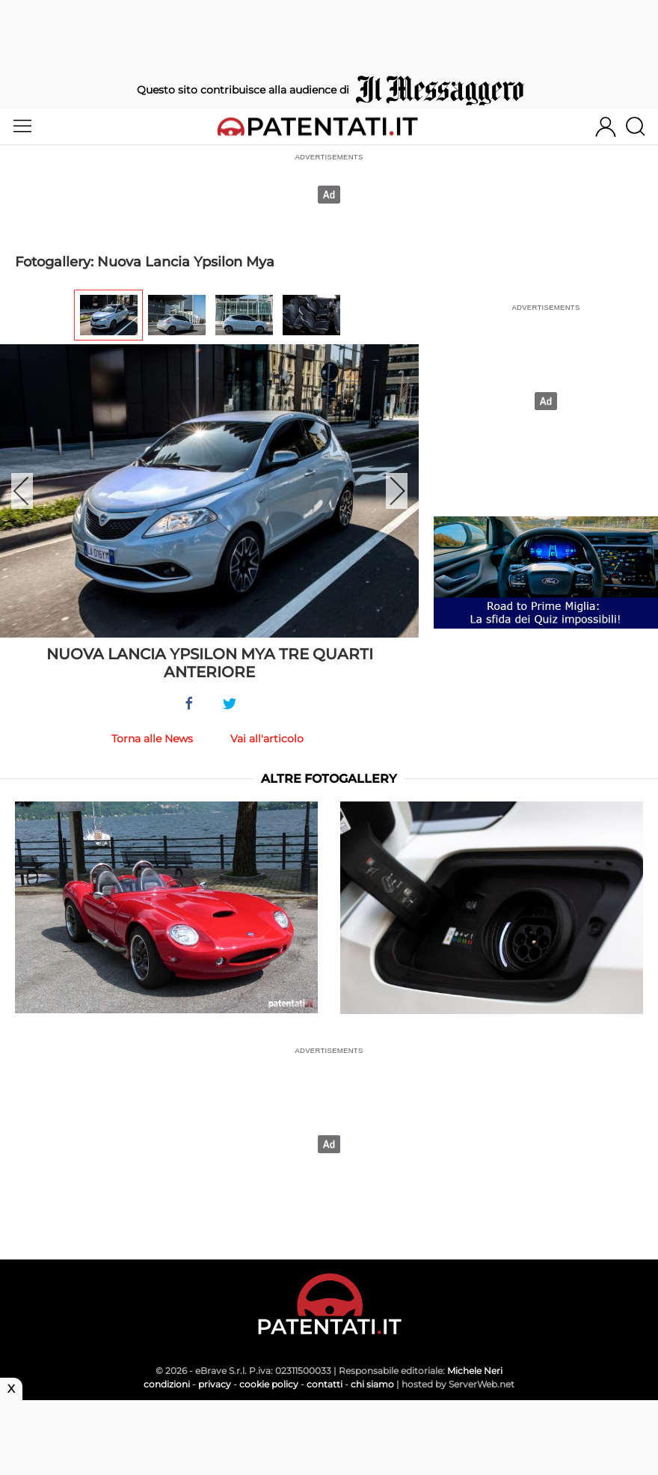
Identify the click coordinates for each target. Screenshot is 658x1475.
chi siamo (372, 1384)
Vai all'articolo (267, 738)
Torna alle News (152, 738)
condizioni (167, 1384)
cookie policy (268, 1384)
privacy (214, 1384)
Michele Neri (474, 1370)
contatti (324, 1384)
